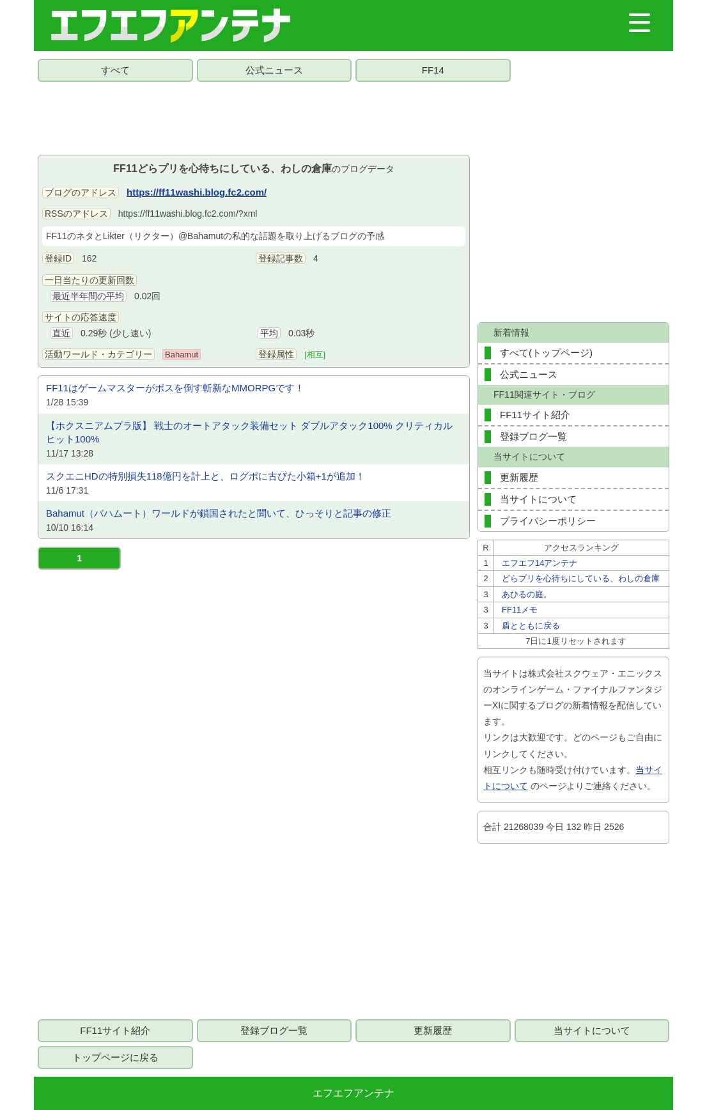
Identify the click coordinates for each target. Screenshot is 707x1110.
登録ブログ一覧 (533, 436)
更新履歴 (519, 477)
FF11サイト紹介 (535, 414)
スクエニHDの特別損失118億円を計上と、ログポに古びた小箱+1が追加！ (205, 476)
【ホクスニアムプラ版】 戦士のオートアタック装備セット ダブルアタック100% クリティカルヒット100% (249, 432)
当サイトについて (538, 499)
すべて (115, 70)
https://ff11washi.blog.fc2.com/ (197, 192)
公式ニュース (274, 70)
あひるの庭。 (527, 594)
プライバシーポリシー (548, 520)
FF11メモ (520, 609)
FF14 (433, 70)
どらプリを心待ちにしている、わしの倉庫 (581, 578)
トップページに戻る (115, 1057)
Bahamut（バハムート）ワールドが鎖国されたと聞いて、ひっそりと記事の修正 (218, 513)
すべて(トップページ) (546, 352)
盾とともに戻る (531, 625)
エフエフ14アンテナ (539, 563)
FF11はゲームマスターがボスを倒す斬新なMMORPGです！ (175, 387)
